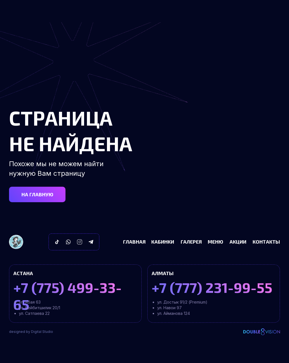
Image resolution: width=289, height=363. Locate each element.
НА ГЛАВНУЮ (37, 194)
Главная (134, 242)
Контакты (266, 242)
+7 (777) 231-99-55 (212, 287)
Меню (215, 242)
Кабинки (162, 242)
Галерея (191, 242)
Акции (237, 242)
